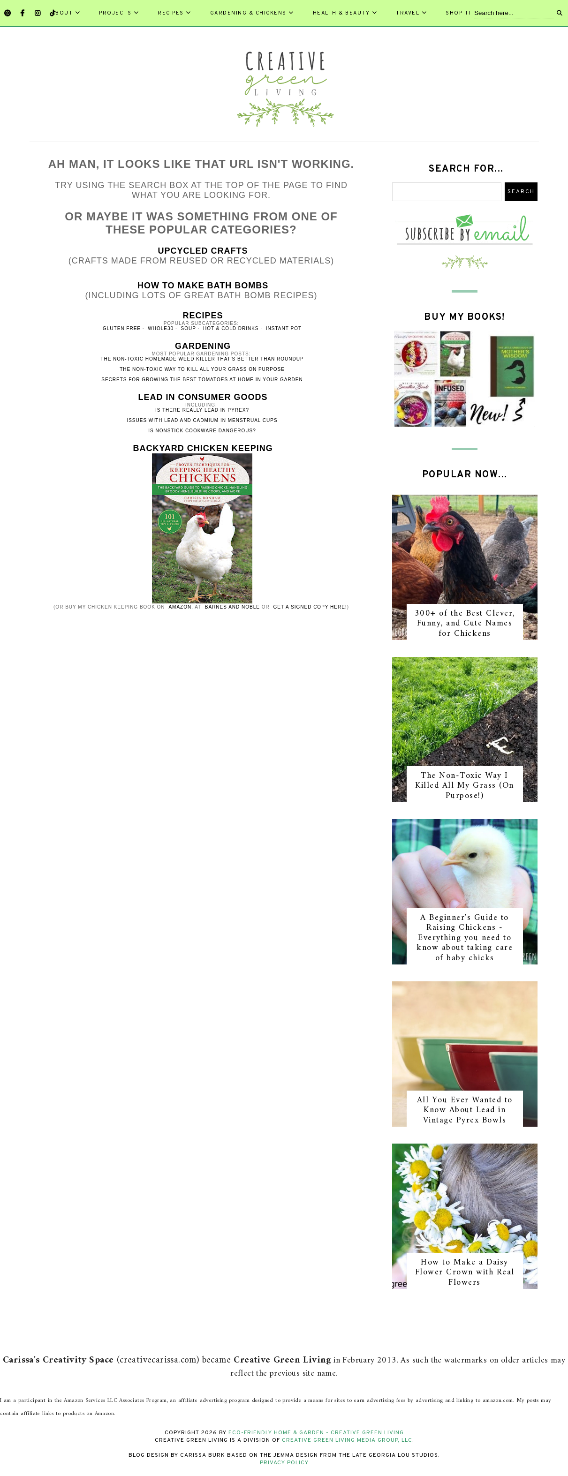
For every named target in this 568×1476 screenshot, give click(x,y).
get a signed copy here (309, 607)
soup (188, 328)
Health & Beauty (345, 13)
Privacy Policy (284, 1463)
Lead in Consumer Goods (203, 397)
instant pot (284, 328)
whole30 (161, 328)
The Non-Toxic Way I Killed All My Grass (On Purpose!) (464, 785)
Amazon (179, 607)
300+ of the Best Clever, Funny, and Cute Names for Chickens (465, 623)
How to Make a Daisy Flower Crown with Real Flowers (465, 1272)
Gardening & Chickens (252, 13)
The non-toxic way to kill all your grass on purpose (202, 369)
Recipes (174, 13)
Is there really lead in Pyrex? (202, 410)
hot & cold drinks (231, 328)
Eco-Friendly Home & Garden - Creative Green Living (316, 1433)
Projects (119, 13)
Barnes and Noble (232, 607)
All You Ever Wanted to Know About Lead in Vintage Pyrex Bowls (465, 1110)
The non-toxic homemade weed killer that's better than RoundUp (201, 358)
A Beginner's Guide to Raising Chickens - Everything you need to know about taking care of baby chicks (465, 938)
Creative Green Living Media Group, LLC (347, 1440)
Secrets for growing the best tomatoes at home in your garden (202, 379)
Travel (411, 13)
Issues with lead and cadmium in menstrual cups (202, 420)
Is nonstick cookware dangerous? (202, 430)
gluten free (122, 328)
